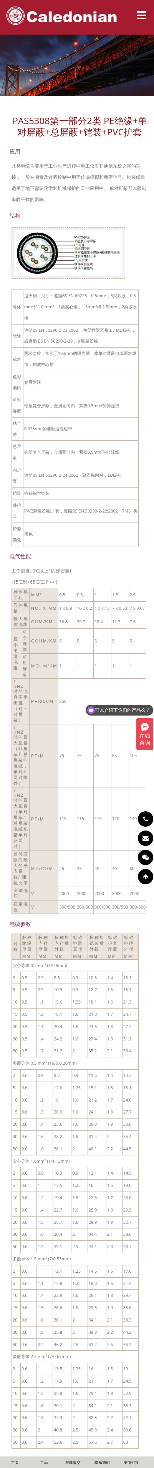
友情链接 (131, 1462)
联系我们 (102, 1462)
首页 (15, 1462)
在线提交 (73, 1462)
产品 (44, 1462)
